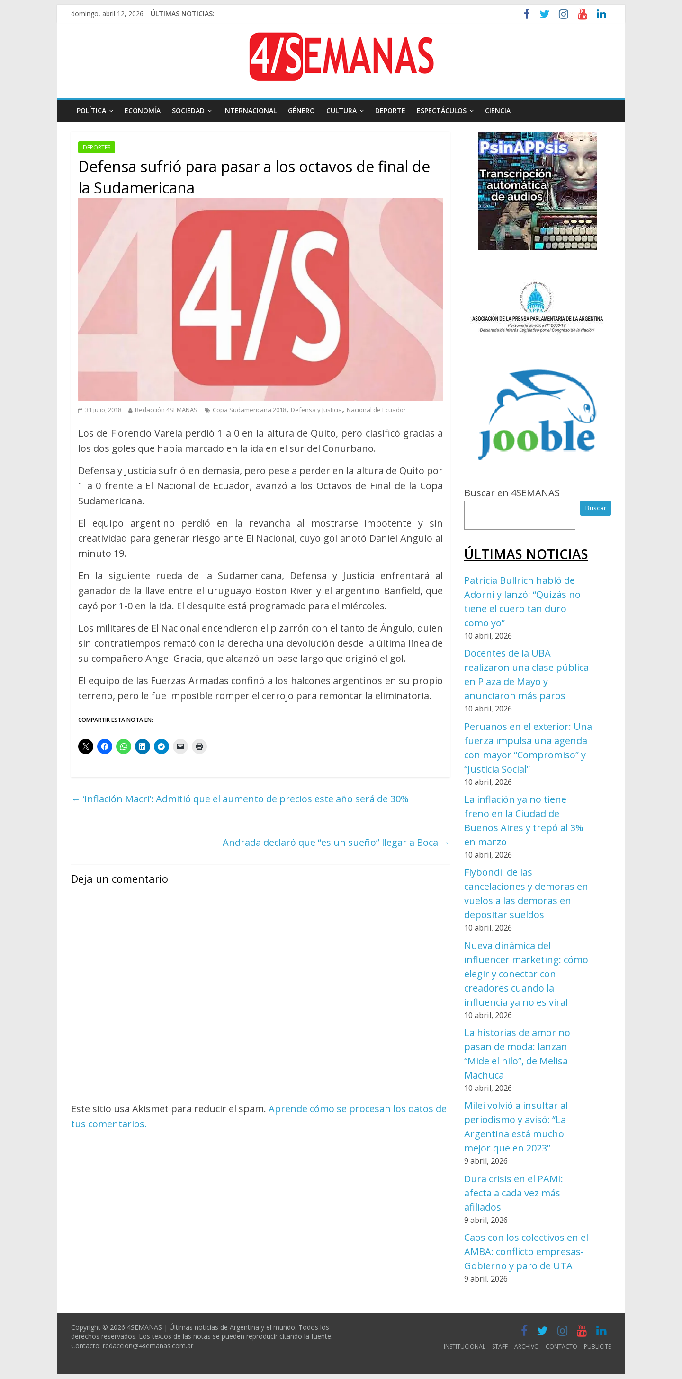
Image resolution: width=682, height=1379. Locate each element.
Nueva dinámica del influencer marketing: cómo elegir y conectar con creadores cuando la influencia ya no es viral (526, 974)
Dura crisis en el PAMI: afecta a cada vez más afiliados (513, 1192)
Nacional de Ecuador (376, 409)
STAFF (500, 1347)
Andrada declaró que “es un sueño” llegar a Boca (336, 842)
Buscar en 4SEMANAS (512, 492)
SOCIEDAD (188, 110)
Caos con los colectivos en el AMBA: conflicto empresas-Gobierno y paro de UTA (526, 1251)
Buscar (595, 507)
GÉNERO (301, 110)
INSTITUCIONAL (464, 1347)
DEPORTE (390, 110)
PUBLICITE (597, 1347)
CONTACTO (561, 1347)
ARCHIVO (526, 1347)
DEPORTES (96, 147)
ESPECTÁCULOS (442, 110)
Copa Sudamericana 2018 (249, 409)
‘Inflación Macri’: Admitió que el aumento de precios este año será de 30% (240, 798)
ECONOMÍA (143, 110)
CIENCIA (498, 110)
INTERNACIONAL (250, 110)
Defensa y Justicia (316, 409)
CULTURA (341, 110)
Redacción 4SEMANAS (166, 409)
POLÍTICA (91, 110)
